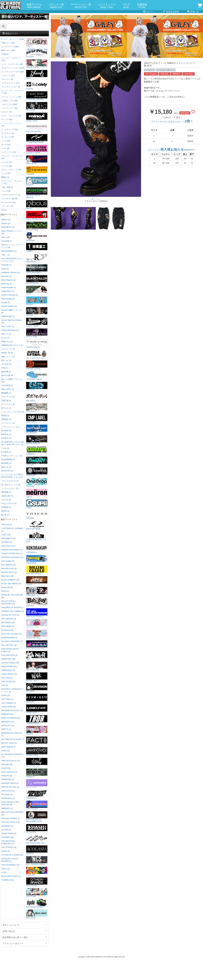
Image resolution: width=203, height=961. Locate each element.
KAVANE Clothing (36, 365)
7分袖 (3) (4, 54)
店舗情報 (142, 6)
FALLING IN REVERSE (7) (12, 641)
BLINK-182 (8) (7, 587)
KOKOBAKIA (36, 548)
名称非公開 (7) (7, 496)
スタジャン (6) (7, 79)
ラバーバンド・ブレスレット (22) (12, 182)
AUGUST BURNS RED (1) (11, 553)
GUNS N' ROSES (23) (10, 663)
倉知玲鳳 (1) (6, 372)
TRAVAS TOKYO (36, 343)
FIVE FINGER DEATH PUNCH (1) (10, 650)
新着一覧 (193, 11)
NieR (36, 655)
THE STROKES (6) (9, 847)
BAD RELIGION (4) (9, 569)
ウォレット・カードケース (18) (12, 157)
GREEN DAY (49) (8, 659)
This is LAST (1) (7, 326)
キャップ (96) (6, 119)
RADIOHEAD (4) (8, 798)
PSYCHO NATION (36, 128)
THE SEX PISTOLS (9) (10, 822)
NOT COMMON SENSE (36, 860)
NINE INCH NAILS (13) (10, 761)
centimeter (36, 236)
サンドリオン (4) (8, 404)
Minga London (36, 117)
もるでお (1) (6, 500)
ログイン (149, 11)
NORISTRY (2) (7, 471)
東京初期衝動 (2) (8, 459)
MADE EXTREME (36, 525)
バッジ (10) (5, 191)
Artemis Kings (36, 333)
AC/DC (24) (5, 535)
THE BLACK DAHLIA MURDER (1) (9, 860)
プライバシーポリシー (24, 943)
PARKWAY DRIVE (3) (9, 783)
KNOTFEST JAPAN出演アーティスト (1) (12, 690)
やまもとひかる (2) (9, 503)
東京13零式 (36, 397)
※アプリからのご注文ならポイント (172, 121)
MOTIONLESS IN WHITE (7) (12, 739)
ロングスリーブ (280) (9, 47)
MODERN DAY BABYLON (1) (11, 734)
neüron (36, 493)
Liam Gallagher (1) (8, 703)
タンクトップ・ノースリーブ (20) (12, 92)
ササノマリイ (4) (8, 397)
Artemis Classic (36, 322)
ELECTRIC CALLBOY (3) (11, 634)
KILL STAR (36, 106)
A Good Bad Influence (36, 96)
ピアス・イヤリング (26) (11, 170)
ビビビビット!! (36, 623)
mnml (36, 290)
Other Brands (36, 882)
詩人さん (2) (6, 408)
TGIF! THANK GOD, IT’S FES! (36, 537)
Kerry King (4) (6, 678)
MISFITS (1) (6, 729)
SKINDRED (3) (7, 826)
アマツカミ (36, 386)
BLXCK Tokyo (36, 677)
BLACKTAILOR (36, 279)
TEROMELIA (36, 794)
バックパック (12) (8, 152)
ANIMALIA (36, 773)
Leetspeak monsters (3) (10, 272)
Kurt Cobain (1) (7, 699)
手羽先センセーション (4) (11, 456)
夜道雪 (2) (5, 511)
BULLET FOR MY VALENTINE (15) (8, 602)
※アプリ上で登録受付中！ (172, 150)
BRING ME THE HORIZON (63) (12, 596)
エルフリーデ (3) (8, 349)
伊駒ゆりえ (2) (7, 341)
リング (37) (5, 173)
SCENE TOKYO (36, 63)
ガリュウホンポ (36, 762)
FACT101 (36, 741)
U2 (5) (3, 872)
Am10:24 (36, 461)
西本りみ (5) (6, 467)
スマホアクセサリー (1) (10, 195)
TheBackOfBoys (36, 719)
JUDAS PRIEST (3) (9, 674)
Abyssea (36, 311)
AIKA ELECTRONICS (36, 612)
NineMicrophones (36, 439)
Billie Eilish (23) (7, 576)
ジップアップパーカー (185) (12, 72)
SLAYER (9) (6, 830)
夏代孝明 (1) (6, 463)
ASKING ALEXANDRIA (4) (11, 550)
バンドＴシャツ (107, 6)
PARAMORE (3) (7, 779)
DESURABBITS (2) (9, 251)
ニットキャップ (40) (9, 129)
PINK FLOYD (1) (8, 791)
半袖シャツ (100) (8, 43)
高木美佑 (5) (6, 431)
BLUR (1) (5, 591)
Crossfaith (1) (6, 241)
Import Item (36, 871)
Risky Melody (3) (8, 299)
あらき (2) (5, 338)
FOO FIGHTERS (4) (9, 655)
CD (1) (3, 210)
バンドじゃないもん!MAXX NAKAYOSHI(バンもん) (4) (12, 476)
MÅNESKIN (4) (7, 714)
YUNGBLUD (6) (7, 880)
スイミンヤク (36, 783)
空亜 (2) (4, 368)
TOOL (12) (5, 869)
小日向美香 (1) (7, 385)
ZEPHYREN (36, 828)
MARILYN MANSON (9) (10, 718)
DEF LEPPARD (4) (8, 619)
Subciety (36, 85)
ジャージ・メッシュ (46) (11, 97)
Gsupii (36, 504)
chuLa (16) (5, 237)
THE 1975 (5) (6, 525)
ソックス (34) (6, 166)
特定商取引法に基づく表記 (24, 937)
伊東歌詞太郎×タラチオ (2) (12, 345)
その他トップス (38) (9, 101)
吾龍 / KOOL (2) (7, 389)
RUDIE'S (36, 301)
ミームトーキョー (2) (9, 488)
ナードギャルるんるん (36, 645)
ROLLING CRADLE (36, 570)
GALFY (172, 70)
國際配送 (176, 74)
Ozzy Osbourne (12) (9, 772)
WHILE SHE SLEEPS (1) (11, 876)
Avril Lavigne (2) (7, 561)
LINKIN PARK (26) (8, 707)
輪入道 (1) (5, 515)
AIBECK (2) (5, 220)
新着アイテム (34, 6)
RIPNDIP (36, 181)
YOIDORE (36, 170)
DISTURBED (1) (7, 626)
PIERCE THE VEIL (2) (10, 787)
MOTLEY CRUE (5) (9, 743)
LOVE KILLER (36, 805)
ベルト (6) (5, 148)
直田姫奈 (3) (6, 419)
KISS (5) (4, 685)
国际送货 (164, 74)
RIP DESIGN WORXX (36, 903)
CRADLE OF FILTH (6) (10, 615)
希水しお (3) (6, 360)
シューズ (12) (6, 162)
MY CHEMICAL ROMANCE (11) (12, 755)
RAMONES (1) (7, 808)
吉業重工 (36, 247)
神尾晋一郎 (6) (7, 353)
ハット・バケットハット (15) (11, 124)
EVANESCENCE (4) (9, 638)
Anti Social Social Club (36, 839)
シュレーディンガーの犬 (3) (12, 412)
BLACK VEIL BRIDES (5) (11, 584)
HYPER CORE (36, 751)
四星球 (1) (5, 416)
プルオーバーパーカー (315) (12, 68)
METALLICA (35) (8, 725)
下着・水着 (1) (7, 187)
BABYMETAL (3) (7, 227)
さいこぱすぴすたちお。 (36, 354)
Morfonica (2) (6, 284)
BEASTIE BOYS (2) (9, 572)
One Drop (36, 482)
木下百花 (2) (6, 364)
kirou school (36, 914)
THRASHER (36, 559)
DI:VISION (36, 687)
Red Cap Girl (36, 160)
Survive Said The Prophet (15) (11, 321)
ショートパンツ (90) (9, 108)
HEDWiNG (36, 698)
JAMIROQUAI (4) (8, 670)
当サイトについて (24, 925)
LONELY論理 (36, 709)
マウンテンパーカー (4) (10, 87)
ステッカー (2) (7, 206)
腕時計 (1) (5, 177)
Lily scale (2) (6, 276)
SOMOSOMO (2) (8, 316)
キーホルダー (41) (8, 202)
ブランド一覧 (56, 6)
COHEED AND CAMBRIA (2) (12, 611)
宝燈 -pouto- (36, 407)
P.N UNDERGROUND (36, 138)
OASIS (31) (5, 768)
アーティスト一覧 (81, 6)
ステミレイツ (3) (8, 423)
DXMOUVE (36, 472)
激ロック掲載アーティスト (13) (12, 380)
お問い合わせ (24, 931)
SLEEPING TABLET (36, 375)
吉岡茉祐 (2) (6, 507)
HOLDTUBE (36, 892)
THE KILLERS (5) (8, 682)
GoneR (36, 580)
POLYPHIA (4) (7, 795)
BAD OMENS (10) (8, 565)
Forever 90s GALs (36, 634)
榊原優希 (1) (6, 393)
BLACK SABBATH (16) (10, 580)
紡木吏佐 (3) (6, 452)
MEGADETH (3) (7, 722)
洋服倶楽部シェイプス (36, 591)
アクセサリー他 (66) (9, 199)
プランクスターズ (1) (9, 481)
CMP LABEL (36, 418)
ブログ (126, 6)
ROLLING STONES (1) (10, 818)
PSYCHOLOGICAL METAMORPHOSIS (36, 817)
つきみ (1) (5, 448)
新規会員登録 (171, 11)
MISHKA (36, 730)
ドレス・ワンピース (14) (11, 116)
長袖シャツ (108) (8, 50)
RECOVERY (36, 258)
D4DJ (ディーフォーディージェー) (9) (12, 246)
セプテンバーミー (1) (9, 427)
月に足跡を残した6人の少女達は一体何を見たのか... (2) (12, 443)
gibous (36, 204)
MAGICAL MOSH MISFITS (36, 193)
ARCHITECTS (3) (8, 546)
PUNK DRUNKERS (36, 215)
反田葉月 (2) (6, 438)
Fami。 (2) (5, 255)
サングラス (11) (7, 133)
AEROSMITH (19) (8, 538)
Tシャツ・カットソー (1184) (12, 39)
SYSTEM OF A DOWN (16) (12, 855)
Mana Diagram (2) (8, 280)
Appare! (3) (5, 223)
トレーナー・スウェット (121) (11, 59)
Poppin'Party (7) (7, 291)
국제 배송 (189, 74)
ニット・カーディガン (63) (12, 64)
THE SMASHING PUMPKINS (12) (8, 842)
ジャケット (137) (8, 75)
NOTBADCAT (36, 429)
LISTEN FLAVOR (36, 149)
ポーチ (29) (5, 145)
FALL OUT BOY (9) (9, 645)
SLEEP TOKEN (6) (8, 834)
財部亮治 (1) (6, 434)
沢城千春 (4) (6, 400)
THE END (36, 514)
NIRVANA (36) (7, 764)
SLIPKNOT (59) (7, 837)
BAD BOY (36, 602)
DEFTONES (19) (8, 623)
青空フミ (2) (6, 334)
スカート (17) (6, 112)
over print (36, 53)
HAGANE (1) (6, 265)
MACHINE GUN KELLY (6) (12, 710)
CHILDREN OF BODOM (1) (12, 608)
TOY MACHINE (36, 226)
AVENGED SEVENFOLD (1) (12, 557)
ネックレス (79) (7, 137)
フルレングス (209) (9, 104)
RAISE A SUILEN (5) (9, 295)
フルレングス (149, 70)
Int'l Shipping (151, 74)
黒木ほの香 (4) (7, 375)
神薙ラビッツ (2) (8, 357)
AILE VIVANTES (36, 666)
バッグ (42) (5, 141)
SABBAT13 (36, 450)
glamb (36, 74)
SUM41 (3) (5, 851)
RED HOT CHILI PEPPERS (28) (12, 813)
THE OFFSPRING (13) (10, 865)
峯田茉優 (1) (6, 492)
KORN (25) (5, 695)
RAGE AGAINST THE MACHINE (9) (9, 803)
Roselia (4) (5, 303)
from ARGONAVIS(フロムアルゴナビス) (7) (12, 260)
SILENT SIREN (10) (9, 306)
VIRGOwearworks (36, 269)
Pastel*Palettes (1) (8, 287)
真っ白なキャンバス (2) (10, 485)
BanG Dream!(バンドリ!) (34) (11, 232)
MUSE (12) (5, 751)
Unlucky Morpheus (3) (10, 330)
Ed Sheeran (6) (7, 630)
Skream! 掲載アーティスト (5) (12, 311)
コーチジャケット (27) (10, 83)
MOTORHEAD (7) (8, 747)
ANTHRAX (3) (6, 542)
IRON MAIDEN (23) (9, 666)
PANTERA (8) (6, 776)
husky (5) (5, 269)
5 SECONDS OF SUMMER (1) (12, 529)
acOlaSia (36, 850)
